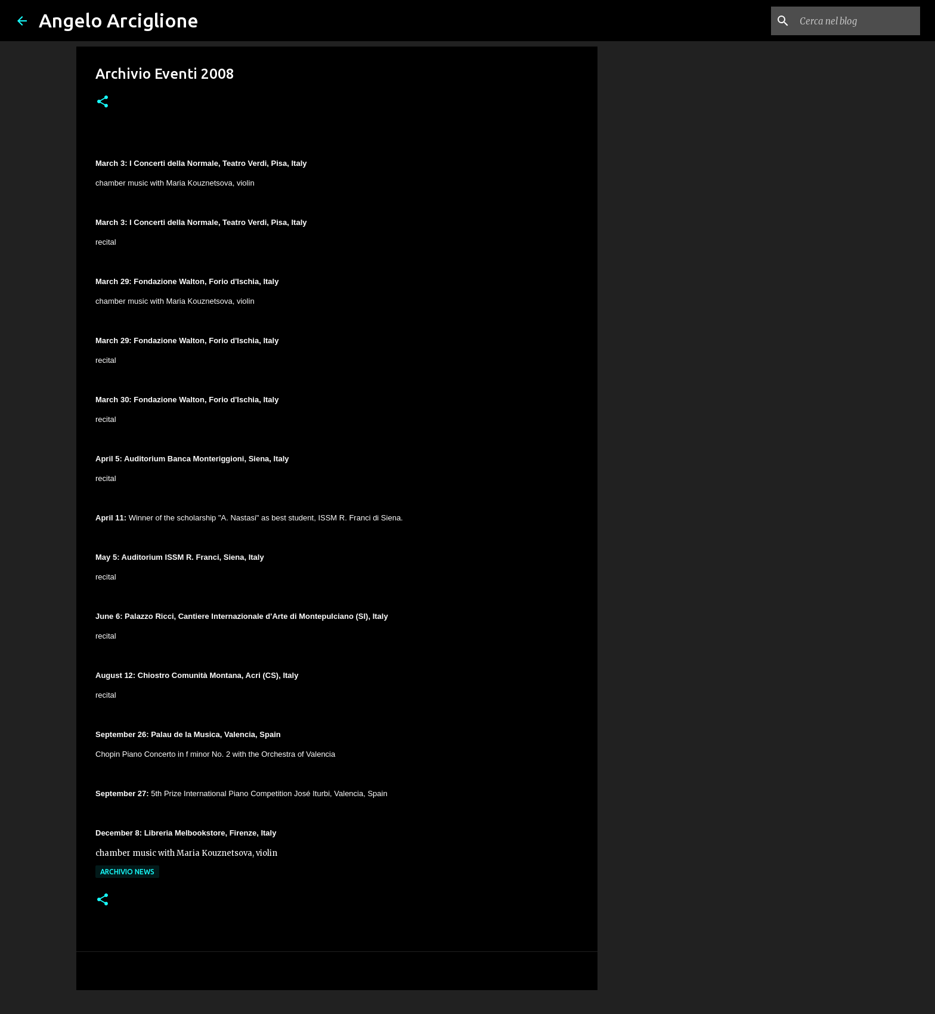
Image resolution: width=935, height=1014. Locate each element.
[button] (102, 102)
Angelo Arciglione (119, 20)
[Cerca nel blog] (857, 21)
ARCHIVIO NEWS (127, 872)
